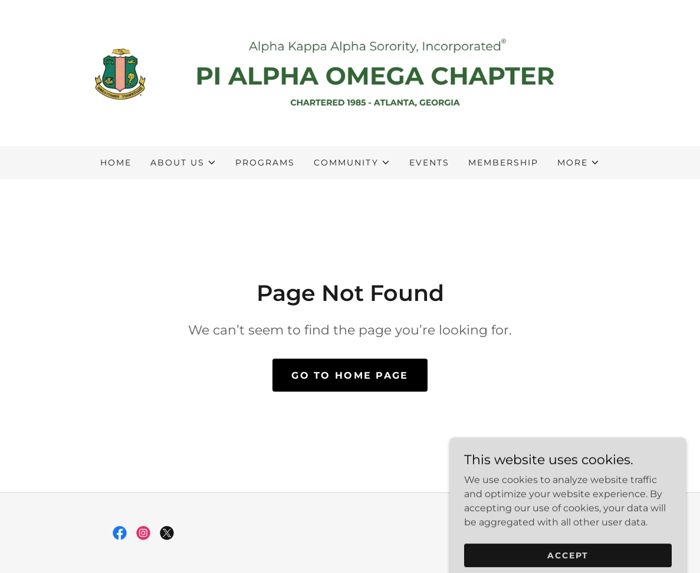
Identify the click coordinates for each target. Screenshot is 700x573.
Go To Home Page (349, 375)
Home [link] (116, 162)
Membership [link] (503, 162)
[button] (183, 162)
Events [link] (429, 162)
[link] (350, 72)
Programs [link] (265, 162)
